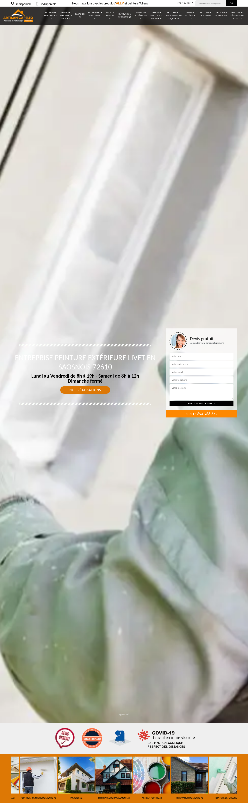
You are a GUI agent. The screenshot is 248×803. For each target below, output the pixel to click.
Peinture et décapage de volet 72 (237, 15)
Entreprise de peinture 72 (50, 15)
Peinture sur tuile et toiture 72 (156, 15)
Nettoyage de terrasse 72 (221, 15)
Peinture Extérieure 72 (141, 15)
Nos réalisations (85, 390)
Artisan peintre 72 (110, 15)
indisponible (21, 4)
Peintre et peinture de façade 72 (66, 15)
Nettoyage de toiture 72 (205, 15)
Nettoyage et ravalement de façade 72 (174, 15)
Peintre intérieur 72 (190, 15)
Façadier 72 (80, 15)
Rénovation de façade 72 (124, 15)
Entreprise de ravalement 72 (95, 15)
